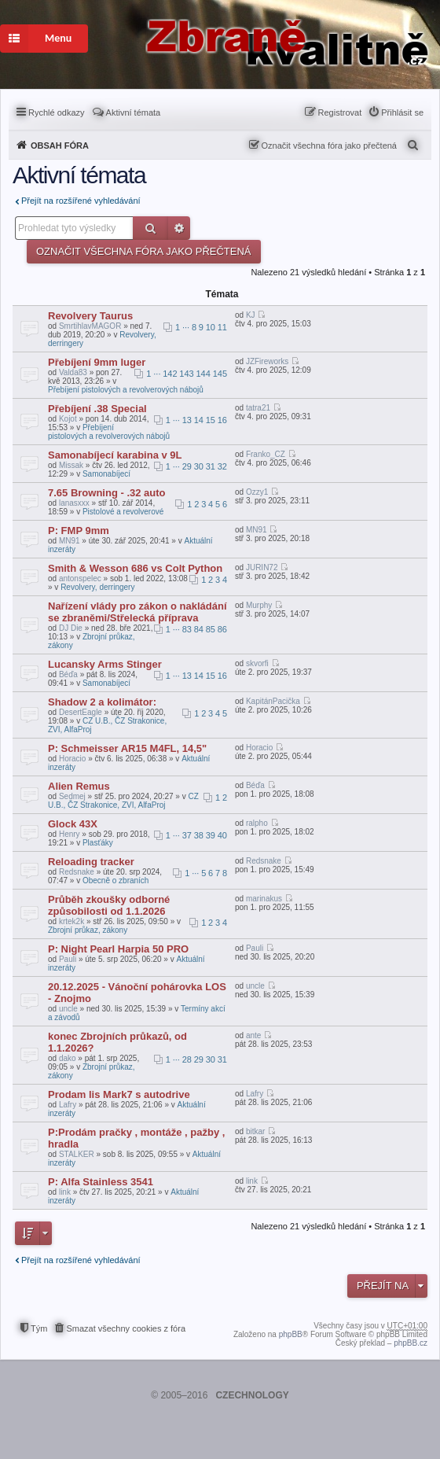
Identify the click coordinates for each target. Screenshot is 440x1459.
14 (199, 420)
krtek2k (71, 921)
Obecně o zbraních (115, 880)
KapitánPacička (273, 701)
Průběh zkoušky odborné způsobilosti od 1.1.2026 (109, 905)
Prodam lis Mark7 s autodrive (119, 1094)
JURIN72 (262, 567)
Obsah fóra (60, 145)
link (65, 1192)
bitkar (255, 1131)
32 (222, 466)
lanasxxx (74, 503)
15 (210, 420)
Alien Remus (79, 786)
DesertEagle (80, 712)
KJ (250, 315)
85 (210, 629)
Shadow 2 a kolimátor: (102, 702)
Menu (36, 38)
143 (186, 373)
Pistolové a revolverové (122, 511)
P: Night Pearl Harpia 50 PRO (118, 949)
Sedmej (72, 796)
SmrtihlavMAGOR (90, 326)
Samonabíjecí (106, 474)
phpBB (290, 1334)
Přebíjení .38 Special (97, 408)
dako (67, 1058)
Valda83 (73, 372)
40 (222, 835)
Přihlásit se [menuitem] (402, 112)
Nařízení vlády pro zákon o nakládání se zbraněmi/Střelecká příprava (137, 612)
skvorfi (257, 663)
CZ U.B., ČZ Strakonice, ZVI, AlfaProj (123, 800)
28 (187, 1059)
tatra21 (258, 407)
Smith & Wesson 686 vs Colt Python (135, 568)
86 (222, 629)
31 (210, 466)
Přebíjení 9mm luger (96, 362)
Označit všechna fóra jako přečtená (329, 145)
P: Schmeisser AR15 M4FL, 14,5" (127, 748)
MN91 (69, 540)
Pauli (67, 959)
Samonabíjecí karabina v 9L (115, 455)
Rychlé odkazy (56, 112)
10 (210, 327)
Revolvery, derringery (97, 587)
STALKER (76, 1154)
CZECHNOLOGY (251, 1395)
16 (222, 420)
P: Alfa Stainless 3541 (100, 1182)
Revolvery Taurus (90, 316)
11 (222, 327)
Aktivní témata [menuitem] (133, 112)
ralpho (257, 823)
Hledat (150, 228)
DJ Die (70, 628)
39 (210, 835)
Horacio (72, 758)
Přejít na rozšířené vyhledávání (81, 200)
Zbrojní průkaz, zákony (87, 930)
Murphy (259, 605)
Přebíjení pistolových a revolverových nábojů (126, 389)
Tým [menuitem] (39, 1328)
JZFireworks (267, 361)
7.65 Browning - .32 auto (107, 493)
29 (187, 466)
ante (253, 1035)
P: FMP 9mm (78, 530)
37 (187, 835)
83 (187, 629)
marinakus (264, 898)
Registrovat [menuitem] (340, 112)
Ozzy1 (257, 492)
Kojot (68, 418)
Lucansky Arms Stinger (105, 664)
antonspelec (80, 578)
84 (199, 629)
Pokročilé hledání (179, 228)
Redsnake (76, 872)
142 (170, 373)
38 (199, 835)
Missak (71, 465)
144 (203, 373)
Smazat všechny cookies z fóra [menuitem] (125, 1328)
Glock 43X (72, 824)
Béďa (68, 674)
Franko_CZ (265, 454)
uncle (68, 1008)
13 (187, 420)
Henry (69, 834)
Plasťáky (97, 842)
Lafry (67, 1104)
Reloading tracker (91, 862)
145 (220, 373)
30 (199, 466)
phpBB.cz (410, 1343)
